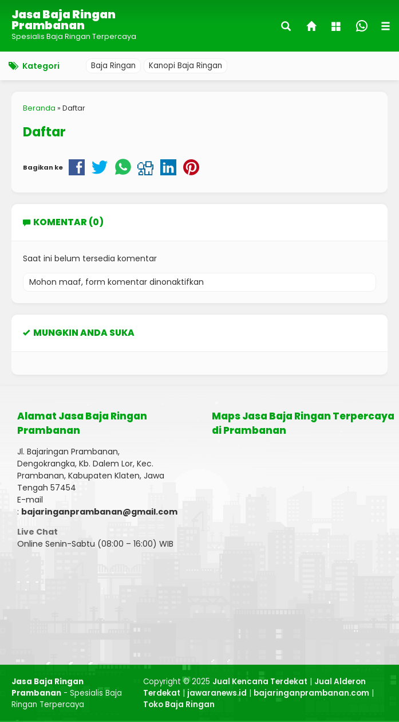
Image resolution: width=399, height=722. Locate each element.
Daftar (44, 132)
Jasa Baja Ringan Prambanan (63, 19)
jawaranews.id (217, 693)
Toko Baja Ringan (179, 704)
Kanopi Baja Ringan (185, 65)
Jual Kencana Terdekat (259, 681)
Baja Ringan (113, 65)
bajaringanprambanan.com (311, 693)
